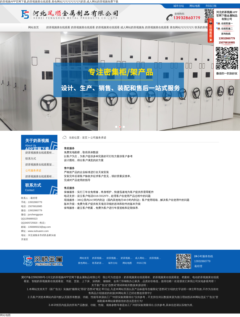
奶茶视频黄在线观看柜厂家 (157, 29)
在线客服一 (227, 23)
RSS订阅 (211, 5)
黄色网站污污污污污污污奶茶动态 (182, 29)
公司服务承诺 (33, 170)
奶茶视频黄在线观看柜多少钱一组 (40, 176)
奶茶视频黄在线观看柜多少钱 (108, 29)
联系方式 (30, 158)
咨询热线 (225, 33)
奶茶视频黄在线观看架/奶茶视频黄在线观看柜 (58, 29)
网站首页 (33, 27)
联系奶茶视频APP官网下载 (206, 29)
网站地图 (195, 5)
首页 (84, 137)
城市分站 (178, 5)
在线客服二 (227, 28)
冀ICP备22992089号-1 (34, 277)
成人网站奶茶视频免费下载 (132, 29)
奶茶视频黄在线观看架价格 (83, 29)
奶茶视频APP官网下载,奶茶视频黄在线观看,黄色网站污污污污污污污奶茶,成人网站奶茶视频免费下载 (59, 1)
